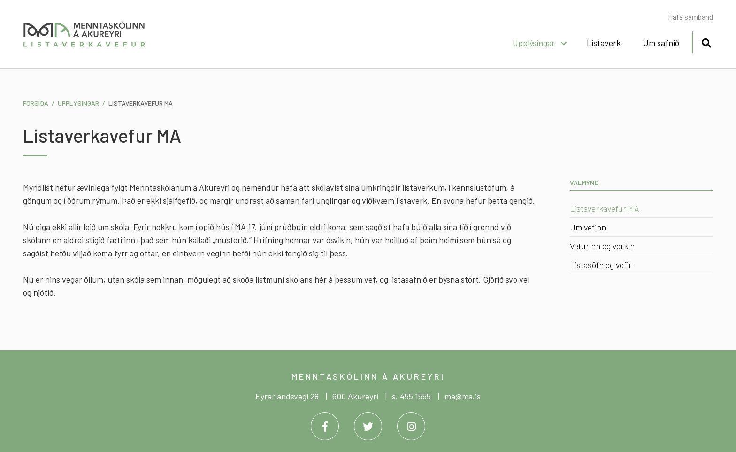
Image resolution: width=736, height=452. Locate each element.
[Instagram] (411, 426)
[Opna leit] (706, 41)
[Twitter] (368, 426)
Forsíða (35, 103)
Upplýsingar (78, 103)
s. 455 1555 (411, 396)
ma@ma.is (463, 396)
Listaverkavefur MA (140, 103)
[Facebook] (325, 426)
